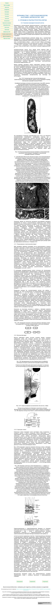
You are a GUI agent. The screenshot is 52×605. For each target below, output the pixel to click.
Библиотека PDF (6, 31)
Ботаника (7, 14)
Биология (7, 7)
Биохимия (7, 11)
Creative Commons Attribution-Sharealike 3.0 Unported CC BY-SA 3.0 (28, 589)
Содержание (32, 581)
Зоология (7, 18)
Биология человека (7, 22)
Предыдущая (19, 581)
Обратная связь (6, 38)
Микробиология (6, 25)
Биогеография (7, 5)
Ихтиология (6, 20)
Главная (7, 3)
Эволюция (7, 29)
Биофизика (6, 9)
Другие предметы (7, 36)
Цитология (7, 27)
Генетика (7, 16)
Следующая (45, 581)
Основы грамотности (6, 34)
